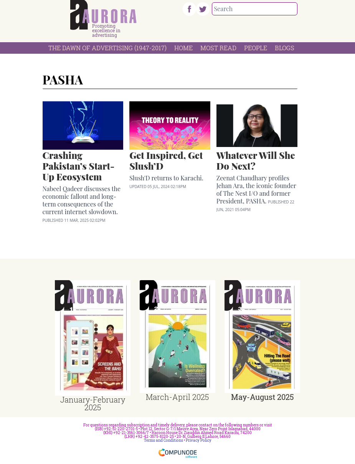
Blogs (284, 48)
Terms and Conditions (163, 440)
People (255, 48)
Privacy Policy (198, 440)
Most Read (218, 48)
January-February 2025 (92, 403)
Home (183, 48)
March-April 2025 (177, 397)
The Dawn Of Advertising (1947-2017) (107, 48)
